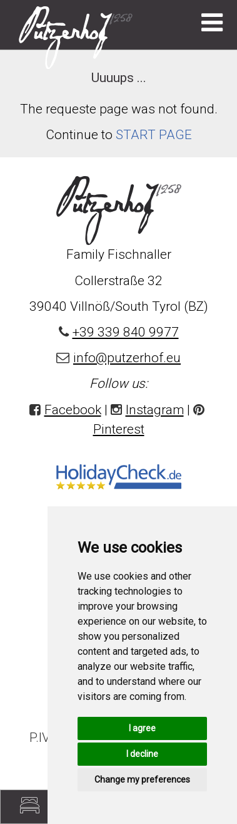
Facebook (72, 409)
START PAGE (154, 134)
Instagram (155, 409)
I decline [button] (142, 754)
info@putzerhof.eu (127, 357)
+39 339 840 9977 (126, 332)
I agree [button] (142, 728)
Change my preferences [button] (142, 779)
